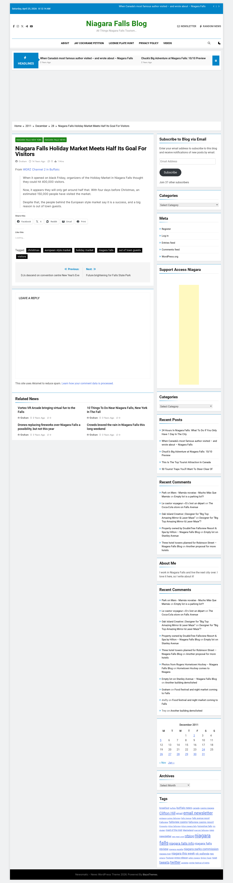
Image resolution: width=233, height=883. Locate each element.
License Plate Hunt (121, 43)
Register (166, 228)
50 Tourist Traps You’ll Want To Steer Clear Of (187, 469)
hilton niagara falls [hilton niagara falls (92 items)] (189, 826)
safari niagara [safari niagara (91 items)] (194, 858)
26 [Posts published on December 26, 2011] (161, 754)
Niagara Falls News (55, 139)
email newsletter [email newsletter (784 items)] (198, 813)
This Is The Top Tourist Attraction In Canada (186, 462)
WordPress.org (170, 256)
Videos (167, 43)
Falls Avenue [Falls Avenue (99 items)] (186, 818)
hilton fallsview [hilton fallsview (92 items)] (174, 826)
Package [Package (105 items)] (170, 858)
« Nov (162, 762)
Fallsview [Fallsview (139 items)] (163, 822)
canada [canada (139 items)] (196, 808)
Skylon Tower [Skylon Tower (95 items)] (206, 858)
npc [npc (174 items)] (212, 853)
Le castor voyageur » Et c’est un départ (183, 503)
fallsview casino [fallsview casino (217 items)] (178, 822)
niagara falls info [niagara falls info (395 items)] (181, 843)
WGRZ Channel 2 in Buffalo (41, 169)
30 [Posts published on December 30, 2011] (194, 754)
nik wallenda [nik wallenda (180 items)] (202, 853)
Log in (165, 235)
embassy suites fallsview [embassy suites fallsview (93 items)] (169, 818)
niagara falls (106, 250)
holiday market (84, 250)
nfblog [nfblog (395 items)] (189, 836)
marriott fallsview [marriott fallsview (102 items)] (201, 830)
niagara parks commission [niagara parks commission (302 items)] (201, 849)
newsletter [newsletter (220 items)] (165, 836)
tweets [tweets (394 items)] (164, 862)
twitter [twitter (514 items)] (175, 862)
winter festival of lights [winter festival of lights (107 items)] (199, 863)
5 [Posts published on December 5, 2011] (160, 740)
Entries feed (168, 242)
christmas (33, 250)
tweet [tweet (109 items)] (214, 858)
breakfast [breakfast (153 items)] (164, 808)
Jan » (171, 762)
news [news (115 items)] (211, 830)
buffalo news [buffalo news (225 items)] (184, 807)
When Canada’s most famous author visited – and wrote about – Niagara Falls (162, 6)
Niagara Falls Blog (116, 23)
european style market (58, 250)
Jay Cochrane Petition (89, 43)
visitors (22, 256)
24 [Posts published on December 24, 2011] (203, 749)
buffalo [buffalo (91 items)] (173, 808)
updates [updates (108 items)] (184, 863)
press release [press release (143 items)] (181, 857)
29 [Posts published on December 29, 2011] (186, 754)
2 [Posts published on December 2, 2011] (194, 735)
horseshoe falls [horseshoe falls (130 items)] (204, 826)
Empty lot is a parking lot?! (189, 496)
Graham (23, 161)
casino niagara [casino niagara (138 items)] (207, 808)
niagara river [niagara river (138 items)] (165, 854)
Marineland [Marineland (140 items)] (188, 830)
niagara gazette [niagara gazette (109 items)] (176, 849)
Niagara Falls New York (29, 139)
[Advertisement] (116, 95)
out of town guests (130, 250)
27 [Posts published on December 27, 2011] (169, 754)
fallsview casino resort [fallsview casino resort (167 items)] (201, 822)
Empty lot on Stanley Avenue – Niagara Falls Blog (189, 678)
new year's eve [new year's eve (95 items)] (178, 837)
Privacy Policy (148, 43)
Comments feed (170, 249)
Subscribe (170, 172)
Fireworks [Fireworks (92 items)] (163, 826)
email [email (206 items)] (179, 813)
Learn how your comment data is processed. (88, 383)
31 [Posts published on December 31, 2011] (203, 754)
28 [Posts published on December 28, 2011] (178, 754)
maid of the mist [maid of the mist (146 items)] (174, 830)
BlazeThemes (150, 874)
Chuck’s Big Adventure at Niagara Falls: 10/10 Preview (191, 58)
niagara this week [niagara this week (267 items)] (183, 853)
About (65, 43)
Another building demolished (181, 682)
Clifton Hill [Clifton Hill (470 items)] (167, 813)
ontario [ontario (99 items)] (162, 858)
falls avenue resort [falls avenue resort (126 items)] (201, 818)
